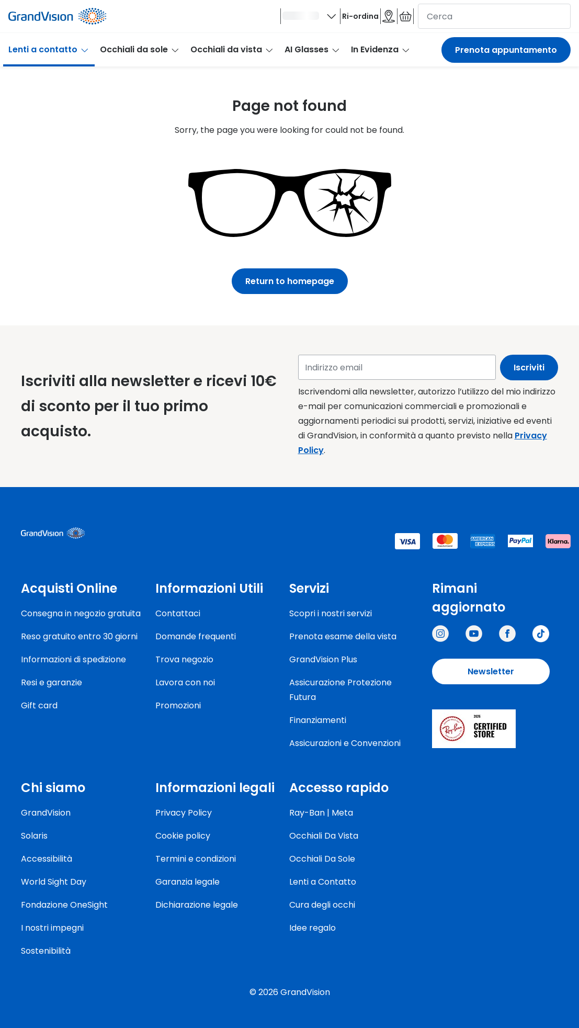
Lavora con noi (185, 682)
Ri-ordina (303, 19)
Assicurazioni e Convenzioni (345, 743)
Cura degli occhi (322, 905)
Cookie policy (182, 836)
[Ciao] (230, 19)
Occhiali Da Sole (322, 859)
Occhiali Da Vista (323, 836)
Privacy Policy (183, 813)
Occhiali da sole (140, 56)
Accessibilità (46, 859)
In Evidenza (381, 56)
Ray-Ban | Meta (321, 813)
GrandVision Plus (323, 659)
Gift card (39, 705)
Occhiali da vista (232, 56)
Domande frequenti (195, 636)
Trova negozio (184, 659)
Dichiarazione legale (196, 905)
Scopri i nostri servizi (330, 613)
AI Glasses (312, 56)
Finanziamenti (317, 720)
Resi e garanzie (51, 682)
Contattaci (177, 613)
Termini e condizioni (195, 859)
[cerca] (494, 19)
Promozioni (178, 705)
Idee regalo (312, 928)
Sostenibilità (46, 951)
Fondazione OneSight (64, 905)
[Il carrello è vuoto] (394, 19)
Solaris (34, 836)
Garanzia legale (187, 882)
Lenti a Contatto (322, 882)
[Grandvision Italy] (507, 633)
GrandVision (46, 813)
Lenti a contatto (48, 56)
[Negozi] (354, 19)
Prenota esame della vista (342, 636)
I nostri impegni (52, 928)
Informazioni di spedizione (73, 659)
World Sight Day (53, 882)
